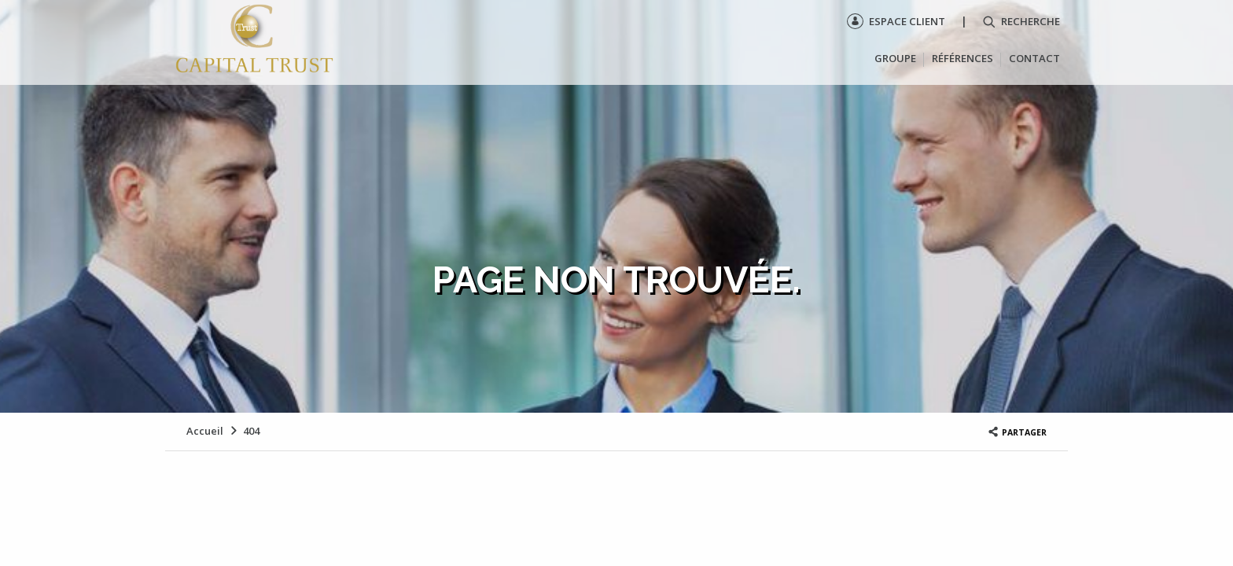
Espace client (896, 21)
